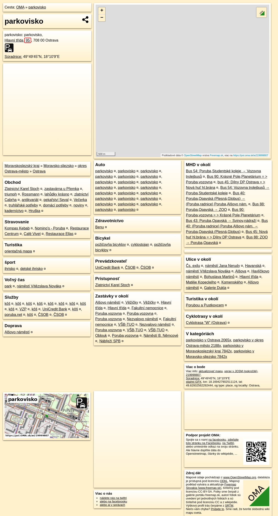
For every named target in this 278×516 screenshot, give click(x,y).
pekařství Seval (56, 200)
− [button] (101, 17)
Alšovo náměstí (17, 332)
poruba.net (13, 315)
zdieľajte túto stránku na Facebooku (212, 441)
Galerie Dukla (215, 288)
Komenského (232, 282)
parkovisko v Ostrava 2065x (208, 340)
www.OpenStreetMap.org (239, 477)
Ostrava (39, 171)
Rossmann (30, 194)
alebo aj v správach (112, 505)
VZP (23, 309)
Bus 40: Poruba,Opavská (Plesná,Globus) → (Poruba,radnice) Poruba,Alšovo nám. (216, 198)
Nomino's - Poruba (50, 228)
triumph (11, 194)
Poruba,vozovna (108, 313)
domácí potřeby (55, 205)
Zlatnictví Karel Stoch (22, 189)
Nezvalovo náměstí (142, 319)
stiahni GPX (193, 381)
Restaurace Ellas (59, 234)
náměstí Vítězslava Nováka (39, 286)
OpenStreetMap (193, 155)
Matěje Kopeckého (201, 282)
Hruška (34, 211)
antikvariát (30, 200)
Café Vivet (32, 234)
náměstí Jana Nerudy (222, 266)
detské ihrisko (31, 269)
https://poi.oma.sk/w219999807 (250, 155)
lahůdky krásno (56, 194)
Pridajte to (217, 509)
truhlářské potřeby (23, 205)
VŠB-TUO (126, 324)
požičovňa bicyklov (110, 245)
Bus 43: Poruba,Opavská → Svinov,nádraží (221, 221)
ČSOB (43, 315)
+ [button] (101, 10)
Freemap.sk (216, 155)
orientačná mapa (18, 251)
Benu (99, 227)
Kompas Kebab (17, 228)
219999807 (193, 375)
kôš (7, 304)
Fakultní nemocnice (147, 308)
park (8, 286)
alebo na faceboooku (113, 501)
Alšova (240, 271)
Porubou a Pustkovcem (205, 305)
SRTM (229, 505)
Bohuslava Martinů (219, 277)
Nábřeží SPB (109, 341)
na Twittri (228, 443)
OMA (20, 7)
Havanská (253, 266)
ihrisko (10, 269)
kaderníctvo (14, 211)
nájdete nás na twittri (113, 498)
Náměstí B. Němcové (160, 335)
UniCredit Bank (54, 309)
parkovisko (37, 7)
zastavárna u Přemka (61, 189)
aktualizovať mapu (211, 371)
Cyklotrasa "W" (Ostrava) (206, 323)
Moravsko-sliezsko (59, 166)
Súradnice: (13, 57)
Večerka (80, 200)
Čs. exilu (193, 266)
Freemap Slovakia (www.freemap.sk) (211, 486)
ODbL (224, 481)
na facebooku (217, 439)
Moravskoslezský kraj (22, 166)
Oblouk (101, 335)
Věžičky (131, 302)
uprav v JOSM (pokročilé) (240, 371)
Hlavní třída (18, 40)
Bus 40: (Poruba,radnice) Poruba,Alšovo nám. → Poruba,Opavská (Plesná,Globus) (227, 226)
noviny (79, 205)
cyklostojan (140, 245)
